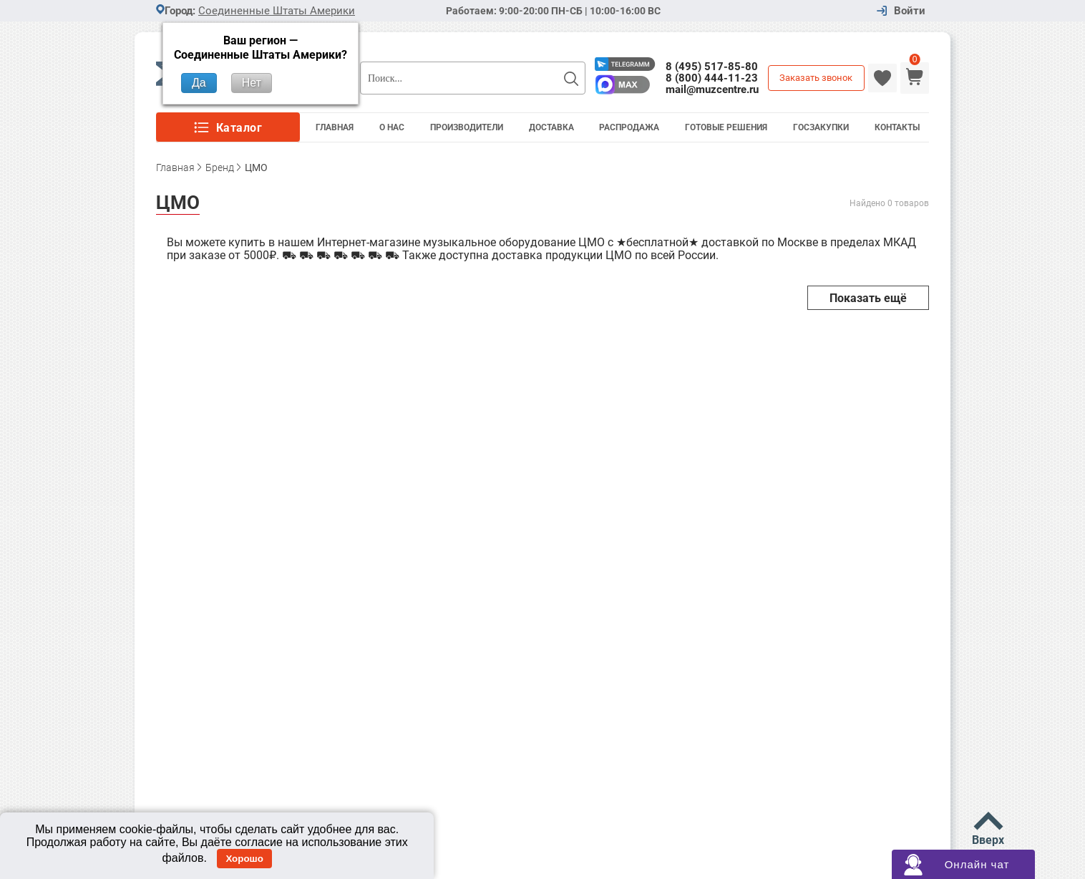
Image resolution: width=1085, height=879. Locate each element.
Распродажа (629, 127)
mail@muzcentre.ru (712, 89)
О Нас (391, 127)
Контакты (897, 127)
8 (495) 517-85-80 (712, 66)
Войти (909, 11)
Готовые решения (726, 127)
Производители (466, 127)
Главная (335, 127)
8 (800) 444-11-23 (712, 78)
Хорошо (244, 858)
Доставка (551, 127)
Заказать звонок (815, 77)
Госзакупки (821, 127)
